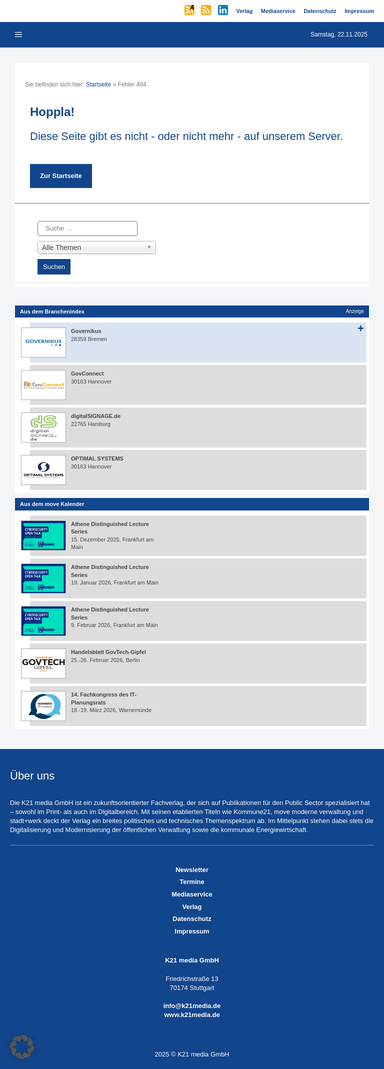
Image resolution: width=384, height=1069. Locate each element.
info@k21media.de (192, 1006)
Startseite (98, 84)
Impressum (191, 931)
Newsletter (192, 870)
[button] (22, 1047)
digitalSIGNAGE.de (95, 416)
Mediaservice (192, 894)
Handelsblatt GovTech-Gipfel (108, 652)
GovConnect (87, 373)
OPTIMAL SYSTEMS (97, 459)
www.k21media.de (192, 1014)
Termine (192, 882)
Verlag (192, 906)
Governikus (86, 331)
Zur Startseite (61, 176)
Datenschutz (191, 918)
